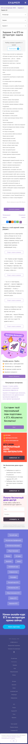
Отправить (13, 519)
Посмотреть (14, 49)
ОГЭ (14, 704)
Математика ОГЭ (13, 588)
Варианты (14, 717)
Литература (14, 694)
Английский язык (13, 566)
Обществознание (13, 551)
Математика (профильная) (13, 540)
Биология (8, 561)
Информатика (13, 572)
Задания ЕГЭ (14, 711)
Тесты (14, 714)
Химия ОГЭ (13, 598)
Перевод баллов (14, 727)
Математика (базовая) (13, 545)
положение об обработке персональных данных (14, 526)
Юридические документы (14, 645)
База (15, 668)
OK (13, 741)
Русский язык (13, 535)
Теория (14, 707)
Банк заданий (14, 724)
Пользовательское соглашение (8, 738)
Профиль (15, 665)
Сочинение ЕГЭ (14, 730)
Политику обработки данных (14, 736)
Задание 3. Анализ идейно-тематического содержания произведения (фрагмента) (11, 388)
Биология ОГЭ (13, 603)
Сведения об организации (14, 648)
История (18, 556)
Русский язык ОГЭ (13, 582)
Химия (19, 561)
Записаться (13, 458)
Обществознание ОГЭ (13, 593)
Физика (8, 556)
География (13, 577)
